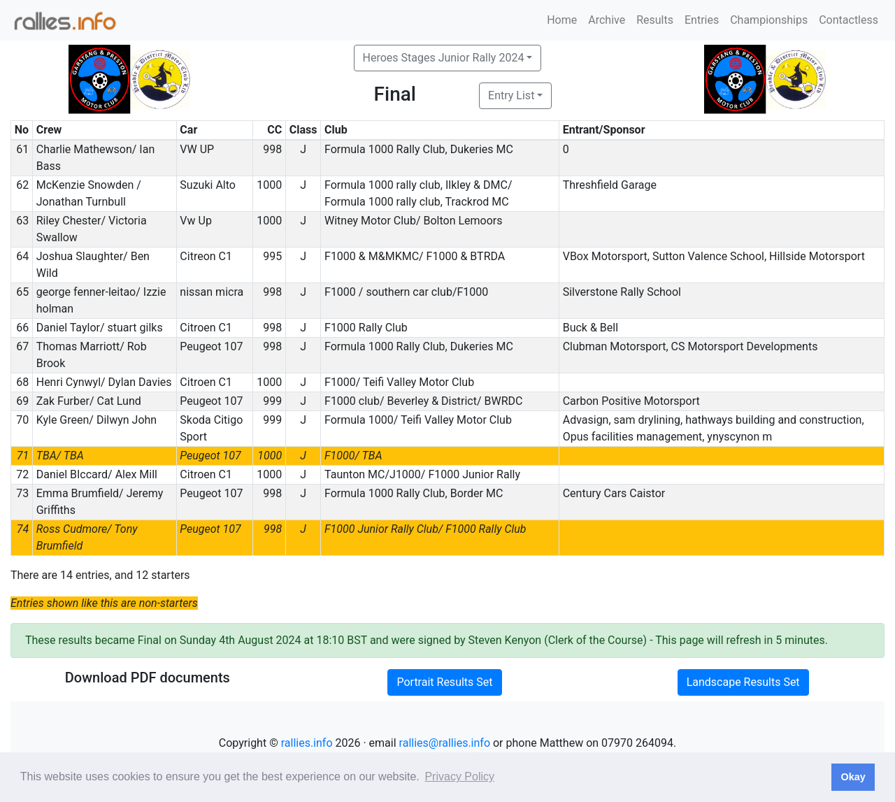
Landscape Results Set (743, 682)
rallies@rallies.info (444, 743)
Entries (702, 20)
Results (654, 20)
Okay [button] (852, 776)
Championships (769, 20)
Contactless (848, 20)
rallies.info (307, 743)
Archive (606, 20)
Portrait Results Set (444, 682)
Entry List (511, 95)
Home (562, 20)
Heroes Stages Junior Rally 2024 (443, 57)
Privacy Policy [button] (459, 776)
